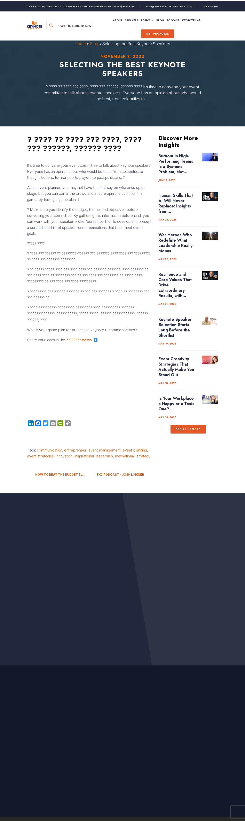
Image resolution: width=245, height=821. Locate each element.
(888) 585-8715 (124, 5)
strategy (143, 456)
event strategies (40, 456)
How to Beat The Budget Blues (61, 474)
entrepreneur (75, 450)
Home (80, 43)
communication (49, 450)
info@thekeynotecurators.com (169, 5)
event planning (135, 450)
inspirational (84, 456)
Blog (94, 43)
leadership (104, 456)
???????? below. (81, 340)
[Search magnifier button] (62, 24)
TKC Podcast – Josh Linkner (120, 474)
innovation (64, 456)
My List (211, 5)
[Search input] (82, 24)
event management (104, 450)
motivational (125, 456)
